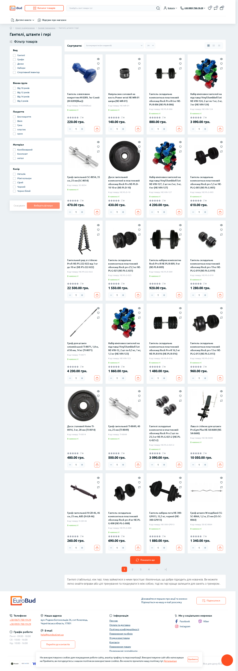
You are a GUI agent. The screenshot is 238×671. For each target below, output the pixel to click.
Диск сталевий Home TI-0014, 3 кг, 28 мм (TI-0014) (81, 428)
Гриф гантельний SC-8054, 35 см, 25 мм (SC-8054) (83, 179)
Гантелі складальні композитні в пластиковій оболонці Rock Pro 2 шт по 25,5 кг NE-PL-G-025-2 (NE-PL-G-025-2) (165, 433)
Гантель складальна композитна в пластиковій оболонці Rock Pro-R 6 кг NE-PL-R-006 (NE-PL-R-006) (165, 99)
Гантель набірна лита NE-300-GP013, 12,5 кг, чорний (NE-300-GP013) (165, 516)
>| (165, 569)
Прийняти (193, 659)
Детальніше (170, 661)
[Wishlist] (98, 63)
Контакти (114, 642)
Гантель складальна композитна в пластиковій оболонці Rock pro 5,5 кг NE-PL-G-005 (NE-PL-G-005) (205, 182)
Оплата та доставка (119, 625)
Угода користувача (119, 638)
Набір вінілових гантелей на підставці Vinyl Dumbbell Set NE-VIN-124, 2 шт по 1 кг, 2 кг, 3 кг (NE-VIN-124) (206, 99)
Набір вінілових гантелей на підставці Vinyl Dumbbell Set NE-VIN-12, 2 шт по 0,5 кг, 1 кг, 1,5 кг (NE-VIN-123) (124, 348)
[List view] (213, 45)
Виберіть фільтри (43, 205)
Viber (203, 621)
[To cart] (97, 129)
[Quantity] (76, 129)
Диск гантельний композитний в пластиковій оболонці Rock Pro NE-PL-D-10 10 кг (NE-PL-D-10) (124, 182)
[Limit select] (150, 46)
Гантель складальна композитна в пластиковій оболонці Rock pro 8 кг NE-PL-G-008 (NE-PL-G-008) (124, 518)
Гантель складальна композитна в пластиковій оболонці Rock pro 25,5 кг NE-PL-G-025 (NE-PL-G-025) (124, 265)
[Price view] (219, 45)
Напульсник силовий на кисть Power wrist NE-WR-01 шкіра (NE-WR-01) (123, 97)
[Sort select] (114, 46)
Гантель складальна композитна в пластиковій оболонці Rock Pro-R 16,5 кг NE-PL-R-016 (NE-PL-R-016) (164, 348)
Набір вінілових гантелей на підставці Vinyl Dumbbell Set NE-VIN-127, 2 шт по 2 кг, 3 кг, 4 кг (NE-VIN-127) (165, 182)
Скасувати (19, 205)
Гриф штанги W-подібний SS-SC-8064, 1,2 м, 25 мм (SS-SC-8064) (206, 516)
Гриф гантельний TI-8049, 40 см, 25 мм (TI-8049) (124, 428)
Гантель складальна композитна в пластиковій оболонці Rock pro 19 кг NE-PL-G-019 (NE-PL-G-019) (205, 265)
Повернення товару (120, 646)
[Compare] (98, 68)
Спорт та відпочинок (25, 28)
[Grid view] (208, 45)
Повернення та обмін (121, 633)
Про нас (113, 620)
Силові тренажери (46, 28)
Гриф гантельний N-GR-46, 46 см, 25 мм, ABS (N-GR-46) (83, 515)
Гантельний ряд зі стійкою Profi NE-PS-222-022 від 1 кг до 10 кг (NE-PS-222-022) (82, 263)
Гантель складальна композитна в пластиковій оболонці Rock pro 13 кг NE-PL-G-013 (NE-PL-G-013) (205, 348)
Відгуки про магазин (54, 20)
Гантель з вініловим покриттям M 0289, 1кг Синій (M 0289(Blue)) (83, 97)
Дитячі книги (23, 20)
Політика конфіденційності (124, 629)
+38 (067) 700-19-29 (20, 620)
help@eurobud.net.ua (52, 634)
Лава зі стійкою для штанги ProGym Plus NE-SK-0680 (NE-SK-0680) (206, 430)
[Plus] (82, 129)
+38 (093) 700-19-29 (20, 624)
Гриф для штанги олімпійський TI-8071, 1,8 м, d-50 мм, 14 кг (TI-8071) (83, 347)
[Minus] (70, 129)
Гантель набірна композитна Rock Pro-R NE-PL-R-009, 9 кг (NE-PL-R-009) (165, 263)
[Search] (158, 8)
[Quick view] (98, 58)
